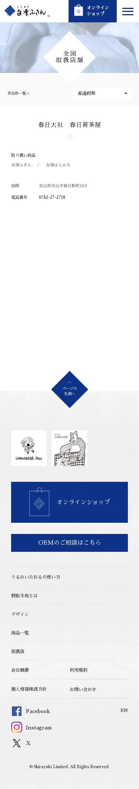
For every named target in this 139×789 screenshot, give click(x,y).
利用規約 (78, 670)
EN (124, 710)
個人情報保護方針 (29, 689)
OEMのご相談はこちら (69, 543)
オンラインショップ (83, 502)
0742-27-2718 (52, 197)
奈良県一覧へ (18, 93)
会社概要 (20, 670)
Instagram (31, 727)
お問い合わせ (83, 689)
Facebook (30, 711)
